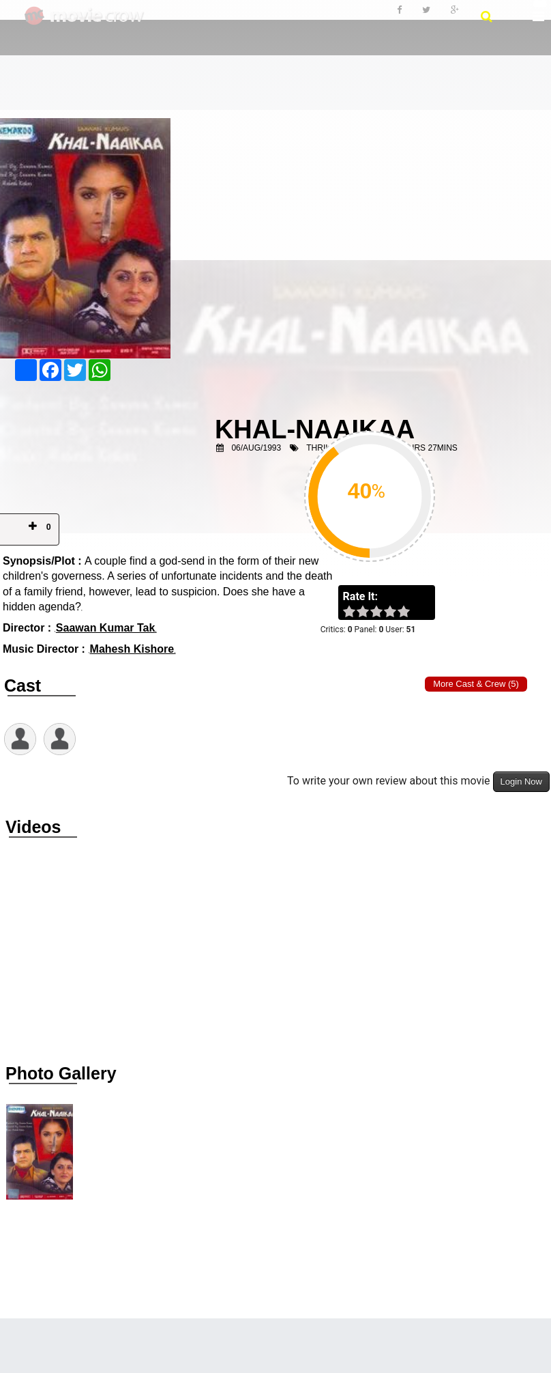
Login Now (521, 781)
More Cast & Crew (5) (476, 684)
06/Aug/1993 (256, 448)
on (410, 612)
